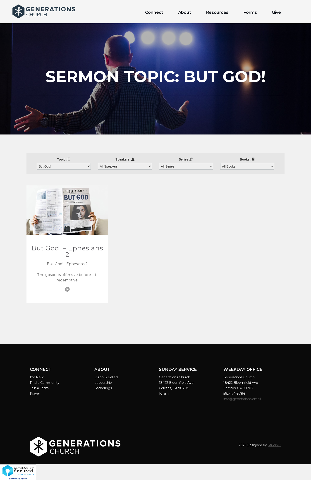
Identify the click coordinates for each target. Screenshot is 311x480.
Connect (154, 12)
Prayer (35, 393)
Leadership (103, 383)
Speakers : (125, 159)
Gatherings (103, 388)
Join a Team (39, 388)
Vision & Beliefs (106, 377)
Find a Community (44, 383)
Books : (247, 159)
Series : (186, 159)
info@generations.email (242, 399)
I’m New (36, 377)
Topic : (64, 159)
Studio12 (274, 445)
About (184, 12)
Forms (250, 12)
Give (276, 12)
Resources (217, 12)
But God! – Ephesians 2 (67, 251)
